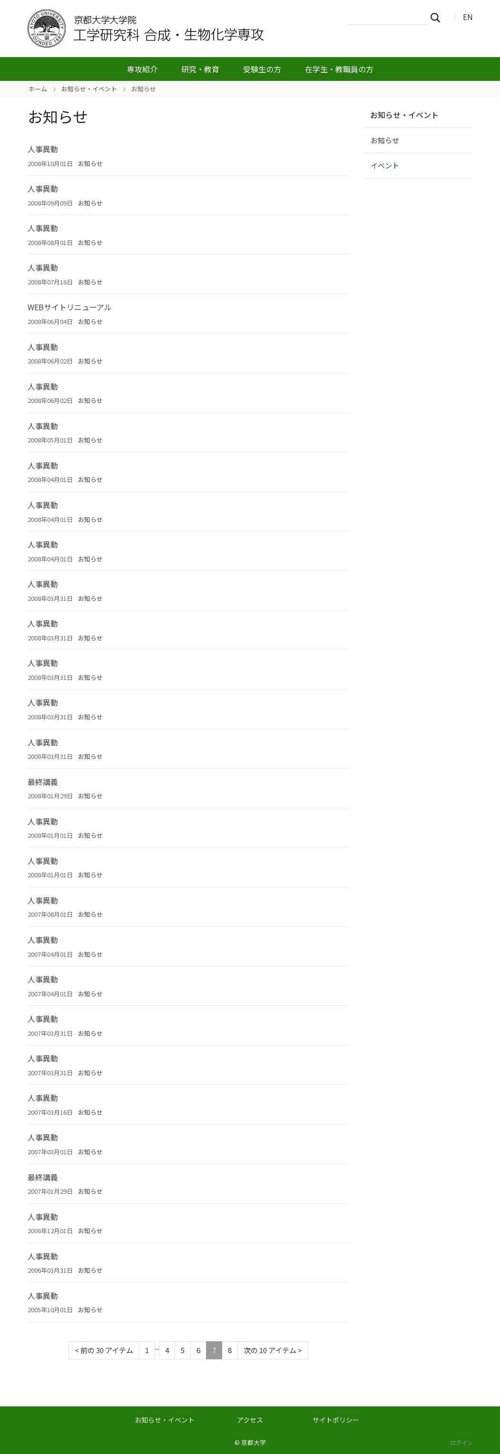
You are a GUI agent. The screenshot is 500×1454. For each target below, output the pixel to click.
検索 (438, 17)
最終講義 (43, 781)
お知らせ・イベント (89, 88)
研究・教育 (200, 69)
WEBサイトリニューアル (70, 307)
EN (468, 16)
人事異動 (43, 149)
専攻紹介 (142, 69)
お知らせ (90, 163)
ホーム (38, 88)
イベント (385, 165)
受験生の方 (262, 69)
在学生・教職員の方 (339, 69)
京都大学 (253, 1442)
